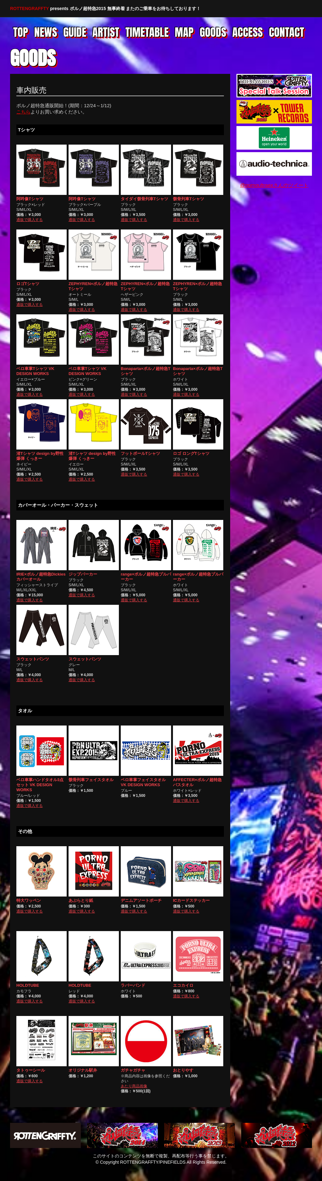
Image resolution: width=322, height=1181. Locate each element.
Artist (105, 33)
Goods (213, 33)
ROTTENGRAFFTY (29, 8)
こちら (23, 111)
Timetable (147, 33)
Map (184, 33)
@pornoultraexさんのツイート (274, 185)
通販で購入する (29, 220)
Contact (286, 33)
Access (247, 33)
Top (20, 33)
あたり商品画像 (134, 1086)
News (45, 33)
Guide (74, 33)
